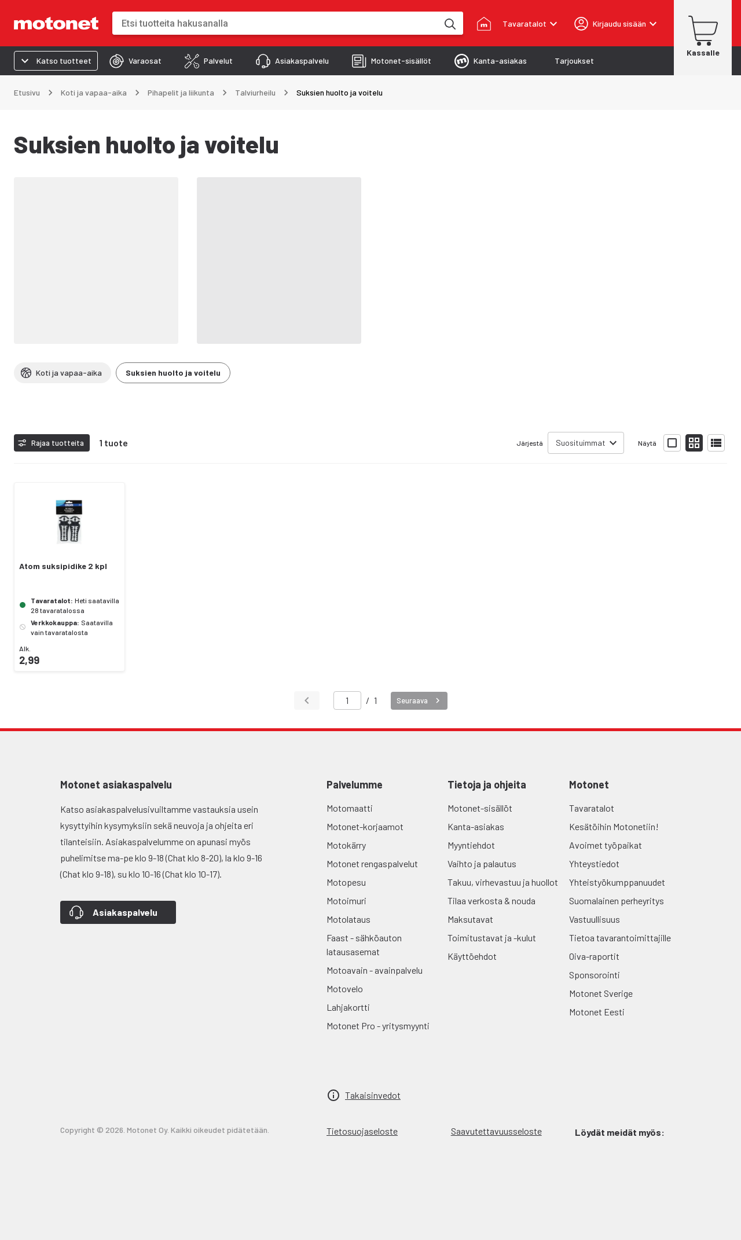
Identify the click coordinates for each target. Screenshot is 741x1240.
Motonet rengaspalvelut (372, 863)
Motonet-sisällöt (479, 807)
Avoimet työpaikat (605, 844)
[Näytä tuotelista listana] (716, 443)
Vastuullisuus (594, 919)
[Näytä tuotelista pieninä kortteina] (694, 443)
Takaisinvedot (373, 1094)
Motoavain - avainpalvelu (375, 969)
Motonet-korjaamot (365, 826)
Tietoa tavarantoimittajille (620, 937)
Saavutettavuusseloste (496, 1130)
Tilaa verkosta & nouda (491, 900)
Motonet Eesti (597, 1011)
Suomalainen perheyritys (616, 900)
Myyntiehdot (471, 844)
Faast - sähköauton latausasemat (364, 944)
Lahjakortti (348, 1006)
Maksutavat (470, 919)
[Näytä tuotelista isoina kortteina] (672, 443)
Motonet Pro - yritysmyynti (378, 1025)
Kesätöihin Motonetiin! (614, 826)
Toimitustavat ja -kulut (491, 937)
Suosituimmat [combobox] (581, 442)
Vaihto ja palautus (481, 863)
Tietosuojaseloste (362, 1130)
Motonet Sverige (601, 993)
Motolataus (348, 919)
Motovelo (345, 988)
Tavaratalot (591, 807)
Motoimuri (346, 900)
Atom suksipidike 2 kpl (63, 566)
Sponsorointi (594, 974)
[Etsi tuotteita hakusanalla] (449, 23)
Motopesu (346, 881)
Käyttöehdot (472, 956)
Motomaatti (350, 807)
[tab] (135, 61)
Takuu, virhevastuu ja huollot (502, 881)
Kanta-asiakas (475, 826)
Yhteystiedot (594, 863)
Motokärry (346, 844)
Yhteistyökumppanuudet (617, 881)
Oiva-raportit (594, 956)
